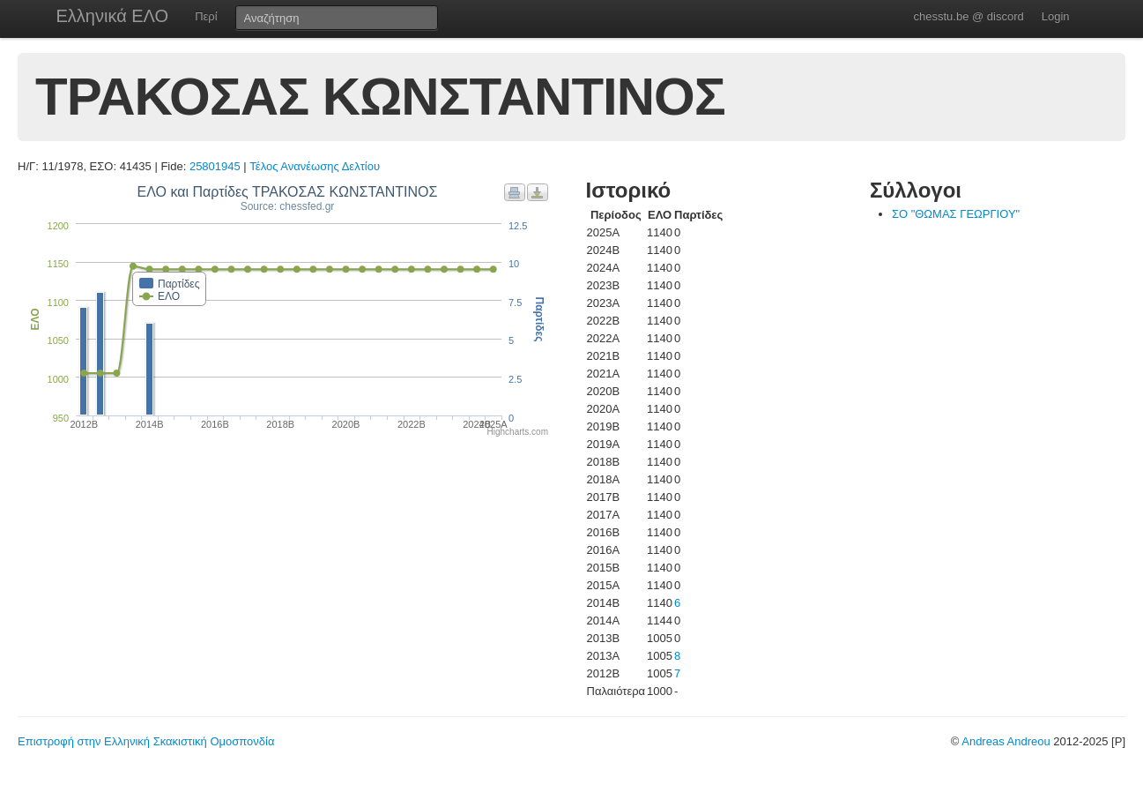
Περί (206, 16)
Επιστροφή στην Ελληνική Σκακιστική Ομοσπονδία (146, 741)
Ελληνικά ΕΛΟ (112, 16)
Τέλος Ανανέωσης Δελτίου (314, 166)
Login (1056, 16)
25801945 (215, 166)
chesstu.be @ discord (968, 16)
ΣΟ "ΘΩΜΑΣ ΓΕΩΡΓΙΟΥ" (956, 214)
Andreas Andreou (1005, 741)
